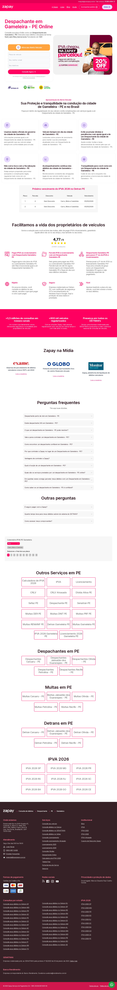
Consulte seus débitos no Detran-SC (16, 914)
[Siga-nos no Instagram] (52, 881)
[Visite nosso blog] (43, 881)
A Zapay (55, 7)
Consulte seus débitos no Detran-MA (55, 931)
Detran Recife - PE (71, 742)
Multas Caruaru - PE (33, 696)
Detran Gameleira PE (58, 624)
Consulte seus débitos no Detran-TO (16, 949)
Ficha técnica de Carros (50, 865)
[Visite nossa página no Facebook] (47, 881)
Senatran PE (83, 603)
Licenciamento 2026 (49, 848)
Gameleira (60, 811)
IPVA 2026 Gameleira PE (45, 635)
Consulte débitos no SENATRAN (53, 831)
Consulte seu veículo (49, 824)
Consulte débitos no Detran (51, 827)
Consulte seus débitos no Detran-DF (16, 904)
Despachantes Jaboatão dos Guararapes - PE (58, 660)
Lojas (62, 7)
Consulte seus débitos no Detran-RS (55, 910)
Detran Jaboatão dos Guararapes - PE (58, 732)
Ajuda (74, 7)
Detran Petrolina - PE (46, 742)
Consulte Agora (29, 72)
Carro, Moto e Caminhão (15, 547)
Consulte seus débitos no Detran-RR (16, 945)
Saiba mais (73, 961)
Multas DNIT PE (58, 613)
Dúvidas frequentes (13, 854)
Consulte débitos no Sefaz (51, 834)
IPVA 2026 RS (33, 778)
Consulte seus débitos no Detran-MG (16, 907)
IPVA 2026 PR (83, 768)
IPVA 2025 (85, 831)
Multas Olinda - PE (84, 696)
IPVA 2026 (85, 834)
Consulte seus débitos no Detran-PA (16, 939)
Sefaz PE (33, 603)
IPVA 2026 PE (86, 939)
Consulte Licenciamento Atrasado (54, 841)
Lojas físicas (10, 847)
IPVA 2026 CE (83, 789)
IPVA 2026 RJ (58, 778)
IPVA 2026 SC (83, 778)
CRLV (33, 592)
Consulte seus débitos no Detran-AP (16, 925)
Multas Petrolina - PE (46, 707)
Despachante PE (58, 603)
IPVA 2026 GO (58, 789)
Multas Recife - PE (71, 707)
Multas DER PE (33, 613)
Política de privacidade (29, 78)
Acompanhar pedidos (89, 7)
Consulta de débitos (26, 811)
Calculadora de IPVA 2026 (33, 582)
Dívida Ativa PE (84, 592)
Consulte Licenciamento (50, 838)
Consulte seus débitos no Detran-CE (16, 921)
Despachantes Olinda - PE (83, 660)
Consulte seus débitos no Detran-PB (55, 938)
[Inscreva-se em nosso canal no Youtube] (57, 881)
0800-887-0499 (12, 850)
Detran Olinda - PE (84, 732)
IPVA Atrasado (86, 838)
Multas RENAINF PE (33, 624)
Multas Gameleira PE (84, 624)
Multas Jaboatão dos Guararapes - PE (58, 696)
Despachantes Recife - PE (71, 671)
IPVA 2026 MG (58, 768)
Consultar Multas (48, 851)
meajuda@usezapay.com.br (15, 857)
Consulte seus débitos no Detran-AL (55, 927)
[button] (58, 416)
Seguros (45, 869)
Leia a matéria (21, 374)
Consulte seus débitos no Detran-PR (16, 911)
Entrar (107, 7)
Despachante (42, 811)
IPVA (58, 581)
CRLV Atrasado (58, 592)
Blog (68, 7)
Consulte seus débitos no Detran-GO (16, 932)
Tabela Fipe (46, 862)
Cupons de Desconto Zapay (91, 841)
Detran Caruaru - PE (33, 732)
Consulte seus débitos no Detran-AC (16, 928)
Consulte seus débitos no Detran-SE (55, 945)
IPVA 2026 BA (33, 789)
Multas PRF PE (83, 613)
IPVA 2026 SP (33, 768)
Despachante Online (49, 855)
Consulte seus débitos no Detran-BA (55, 917)
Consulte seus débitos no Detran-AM (55, 924)
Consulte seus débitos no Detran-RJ (55, 903)
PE (52, 811)
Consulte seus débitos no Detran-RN (55, 914)
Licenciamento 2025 (49, 844)
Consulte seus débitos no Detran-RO (55, 941)
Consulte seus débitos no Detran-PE (16, 918)
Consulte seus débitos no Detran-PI (15, 942)
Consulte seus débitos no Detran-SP (55, 907)
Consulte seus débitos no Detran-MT (16, 935)
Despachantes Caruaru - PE (33, 660)
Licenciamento (84, 581)
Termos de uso (40, 76)
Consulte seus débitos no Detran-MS (55, 934)
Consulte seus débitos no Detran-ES (55, 921)
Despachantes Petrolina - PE (46, 671)
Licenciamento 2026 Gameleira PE (71, 635)
